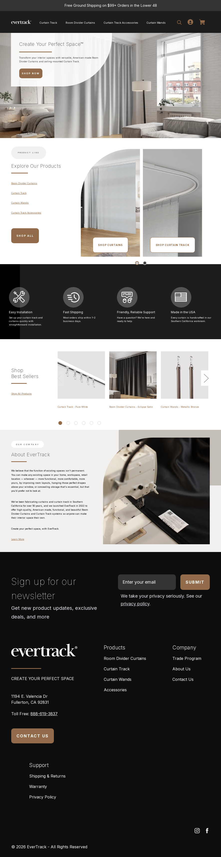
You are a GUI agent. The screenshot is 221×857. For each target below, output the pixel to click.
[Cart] (203, 22)
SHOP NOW (31, 73)
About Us (181, 668)
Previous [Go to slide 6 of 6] (59, 378)
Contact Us (183, 679)
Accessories (115, 689)
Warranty (38, 786)
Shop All (25, 235)
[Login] (190, 22)
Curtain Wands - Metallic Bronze (180, 406)
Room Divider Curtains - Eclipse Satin (131, 406)
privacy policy (135, 603)
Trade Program (186, 658)
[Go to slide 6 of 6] (99, 423)
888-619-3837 (44, 713)
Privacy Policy (42, 796)
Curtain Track (48, 22)
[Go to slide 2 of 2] (145, 263)
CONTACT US (32, 735)
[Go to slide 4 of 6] (84, 423)
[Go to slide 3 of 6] (76, 423)
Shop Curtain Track (173, 244)
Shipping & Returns (47, 776)
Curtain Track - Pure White (73, 406)
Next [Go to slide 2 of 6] (206, 378)
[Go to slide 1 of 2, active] (137, 263)
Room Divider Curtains (80, 22)
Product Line (28, 153)
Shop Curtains (110, 244)
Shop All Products (21, 393)
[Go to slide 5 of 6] (91, 423)
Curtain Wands (156, 22)
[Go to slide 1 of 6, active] (60, 423)
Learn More (17, 539)
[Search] (179, 22)
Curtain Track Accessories (121, 22)
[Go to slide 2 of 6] (68, 423)
